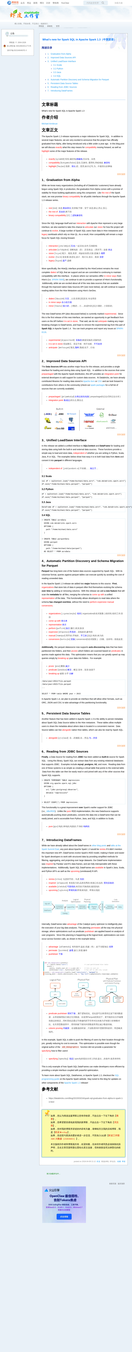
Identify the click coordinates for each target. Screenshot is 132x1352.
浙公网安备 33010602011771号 (17, 46)
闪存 (48, 3)
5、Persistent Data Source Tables (62, 83)
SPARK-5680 (58, 279)
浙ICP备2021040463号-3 (17, 50)
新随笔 (49, 26)
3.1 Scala (57, 65)
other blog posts (99, 845)
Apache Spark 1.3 (72, 1083)
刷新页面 (112, 1184)
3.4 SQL (57, 76)
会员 (23, 3)
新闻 (35, 3)
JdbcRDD (50, 811)
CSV (100, 381)
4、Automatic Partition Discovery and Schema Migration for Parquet (78, 79)
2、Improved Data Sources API (61, 57)
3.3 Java (57, 72)
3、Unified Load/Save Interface (61, 61)
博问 (42, 3)
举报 (123, 1161)
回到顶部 (121, 174)
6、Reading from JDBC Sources (62, 87)
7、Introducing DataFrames (60, 91)
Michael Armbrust (49, 123)
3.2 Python (58, 68)
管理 (57, 26)
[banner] (11, 3)
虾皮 (98, 1161)
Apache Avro (89, 381)
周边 (29, 3)
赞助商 (56, 3)
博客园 (41, 26)
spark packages (98, 385)
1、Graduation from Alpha (59, 54)
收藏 (119, 1161)
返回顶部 (121, 1184)
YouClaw (65, 3)
